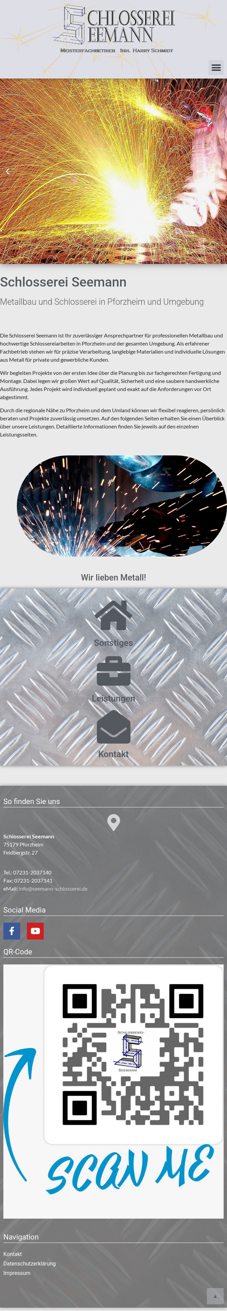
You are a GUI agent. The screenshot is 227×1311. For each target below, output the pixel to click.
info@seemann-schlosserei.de (53, 888)
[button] (216, 67)
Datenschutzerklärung (29, 1263)
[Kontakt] (113, 727)
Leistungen (113, 698)
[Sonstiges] (113, 615)
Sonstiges (113, 643)
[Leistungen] (113, 671)
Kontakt (113, 754)
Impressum (17, 1273)
